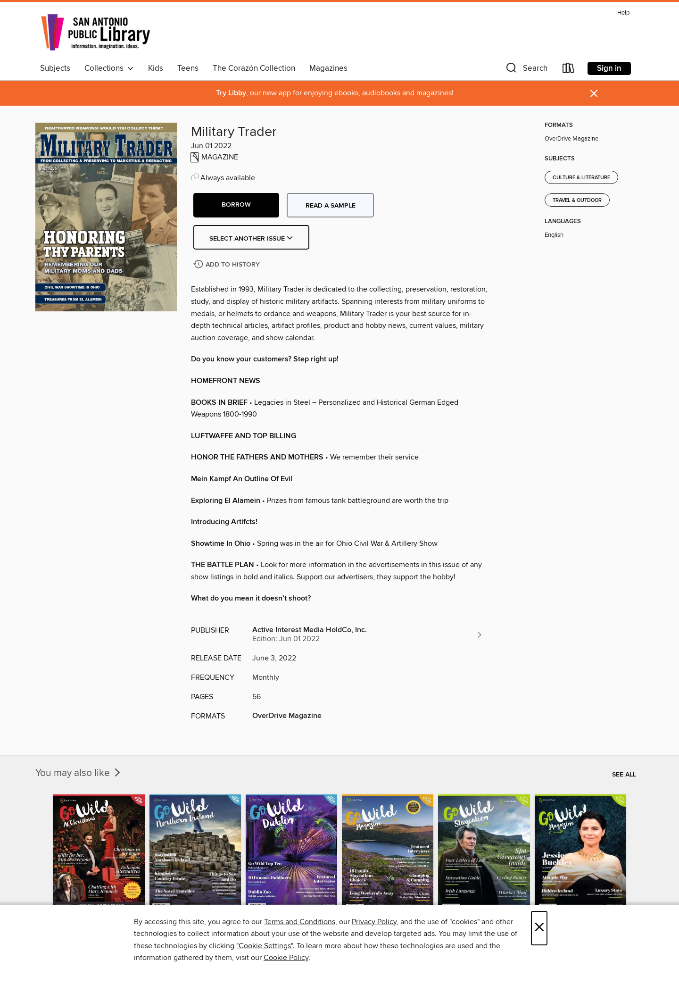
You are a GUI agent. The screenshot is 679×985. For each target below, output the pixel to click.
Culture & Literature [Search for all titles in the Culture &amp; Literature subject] (581, 178)
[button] (526, 70)
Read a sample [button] (331, 205)
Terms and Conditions (299, 922)
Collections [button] (109, 68)
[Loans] (569, 70)
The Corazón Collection (254, 68)
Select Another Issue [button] (251, 238)
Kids (155, 68)
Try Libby (231, 93)
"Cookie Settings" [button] (264, 946)
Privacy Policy (374, 922)
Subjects (55, 68)
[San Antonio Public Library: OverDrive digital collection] (95, 32)
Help (623, 13)
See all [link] (624, 774)
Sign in (609, 68)
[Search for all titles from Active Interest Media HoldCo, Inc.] (368, 634)
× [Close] (539, 928)
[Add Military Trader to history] (227, 265)
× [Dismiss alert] (594, 94)
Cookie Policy (286, 957)
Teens (188, 68)
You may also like (78, 773)
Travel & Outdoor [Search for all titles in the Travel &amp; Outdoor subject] (577, 200)
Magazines (328, 68)
